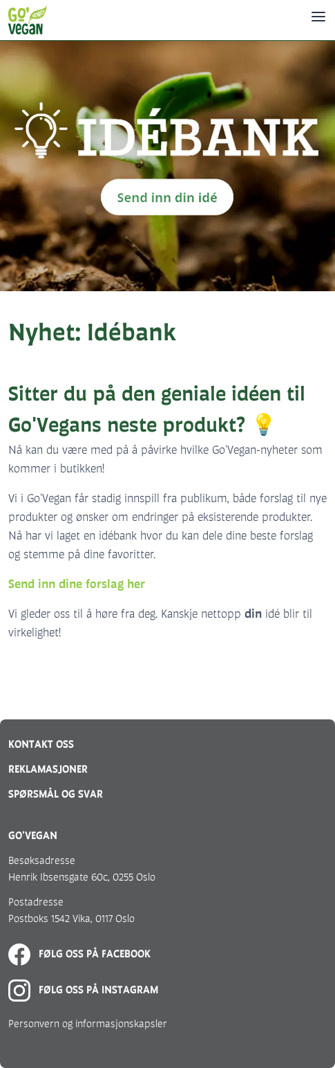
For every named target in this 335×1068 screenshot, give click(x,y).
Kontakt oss (41, 744)
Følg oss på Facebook (79, 953)
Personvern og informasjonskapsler (87, 1023)
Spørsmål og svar (55, 793)
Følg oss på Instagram (83, 989)
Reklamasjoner (48, 768)
